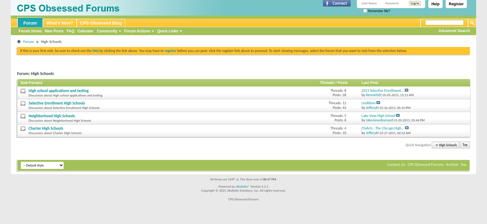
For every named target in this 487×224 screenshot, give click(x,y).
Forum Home (30, 31)
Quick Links (167, 31)
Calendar (85, 31)
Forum (30, 23)
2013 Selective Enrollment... (383, 90)
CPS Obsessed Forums (425, 164)
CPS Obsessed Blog (101, 23)
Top (464, 145)
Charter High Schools (46, 128)
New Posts (54, 31)
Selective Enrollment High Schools (57, 103)
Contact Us (396, 164)
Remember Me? (376, 11)
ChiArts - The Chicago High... (383, 128)
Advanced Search (454, 31)
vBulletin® (243, 186)
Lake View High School (378, 116)
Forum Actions (137, 31)
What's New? (59, 23)
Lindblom (368, 103)
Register (456, 4)
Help (435, 4)
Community (107, 31)
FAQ (71, 31)
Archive (452, 164)
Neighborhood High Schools (52, 116)
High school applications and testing (59, 90)
